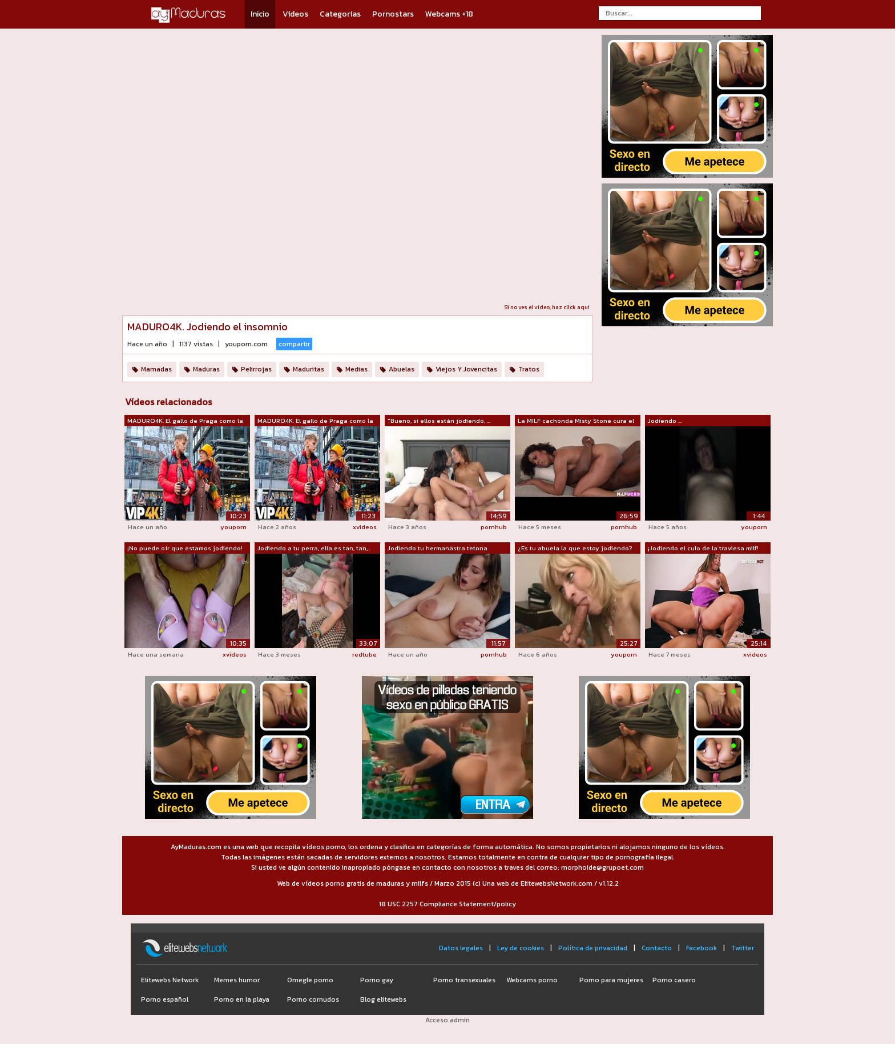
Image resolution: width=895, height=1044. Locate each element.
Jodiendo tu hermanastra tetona (437, 548)
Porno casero (674, 980)
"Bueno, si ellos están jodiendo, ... (439, 420)
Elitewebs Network (170, 980)
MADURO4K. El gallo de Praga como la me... (185, 421)
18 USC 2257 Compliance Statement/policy (447, 904)
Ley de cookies (520, 948)
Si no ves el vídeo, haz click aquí (547, 307)
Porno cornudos (313, 999)
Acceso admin (447, 1020)
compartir (294, 344)
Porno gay (376, 980)
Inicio (260, 14)
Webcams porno (532, 980)
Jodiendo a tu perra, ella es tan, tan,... (314, 548)
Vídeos (295, 14)
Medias (356, 369)
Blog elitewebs (383, 999)
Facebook (701, 948)
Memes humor (237, 980)
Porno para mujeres (611, 980)
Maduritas (308, 369)
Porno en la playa (241, 999)
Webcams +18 (449, 14)
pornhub (494, 526)
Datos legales (461, 948)
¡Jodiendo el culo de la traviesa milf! (703, 548)
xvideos (365, 526)
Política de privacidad (592, 948)
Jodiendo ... (665, 420)
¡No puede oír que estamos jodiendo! (185, 548)
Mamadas (156, 369)
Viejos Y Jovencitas (466, 369)
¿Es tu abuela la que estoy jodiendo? (575, 548)
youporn (233, 526)
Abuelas (401, 369)
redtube (364, 654)
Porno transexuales (464, 980)
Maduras (206, 369)
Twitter (742, 948)
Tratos (528, 369)
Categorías (340, 14)
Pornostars (393, 14)
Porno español (164, 999)
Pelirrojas (256, 369)
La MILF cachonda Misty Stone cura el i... (576, 421)
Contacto (657, 948)
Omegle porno (310, 980)
